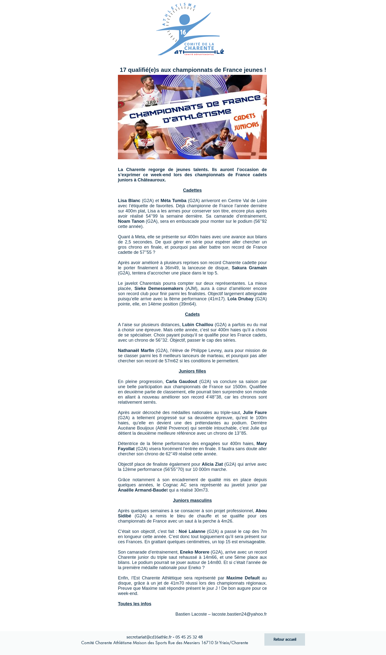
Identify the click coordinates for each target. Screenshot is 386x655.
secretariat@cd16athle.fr (149, 637)
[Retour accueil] (284, 639)
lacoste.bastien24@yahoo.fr (239, 614)
